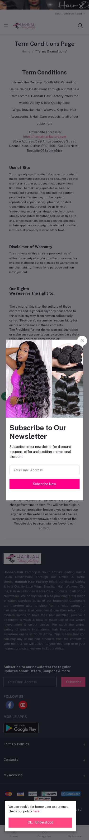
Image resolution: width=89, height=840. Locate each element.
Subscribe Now (44, 484)
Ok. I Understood (40, 822)
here (36, 811)
